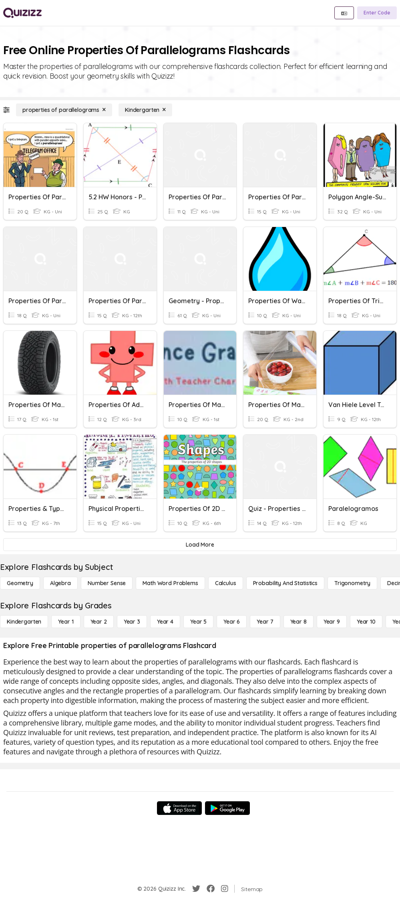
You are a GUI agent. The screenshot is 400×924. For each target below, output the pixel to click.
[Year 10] (366, 621)
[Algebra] (60, 583)
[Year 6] (232, 621)
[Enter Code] (377, 12)
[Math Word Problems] (170, 583)
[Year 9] (332, 621)
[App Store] (179, 808)
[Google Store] (227, 808)
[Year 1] (65, 621)
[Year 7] (265, 621)
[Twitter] (196, 888)
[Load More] (200, 544)
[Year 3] (132, 621)
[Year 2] (99, 621)
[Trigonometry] (352, 583)
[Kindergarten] (145, 109)
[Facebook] (211, 888)
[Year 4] (165, 621)
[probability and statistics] (285, 583)
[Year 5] (198, 621)
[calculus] (225, 583)
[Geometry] (20, 583)
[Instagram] (224, 888)
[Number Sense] (107, 583)
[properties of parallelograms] (64, 109)
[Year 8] (298, 621)
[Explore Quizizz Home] (22, 13)
